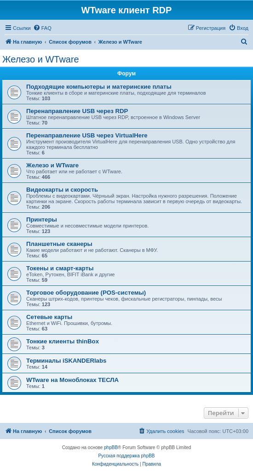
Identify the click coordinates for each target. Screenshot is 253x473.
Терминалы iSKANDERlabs (66, 360)
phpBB (111, 447)
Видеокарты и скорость (62, 189)
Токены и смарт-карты (59, 268)
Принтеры (41, 219)
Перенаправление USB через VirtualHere (87, 135)
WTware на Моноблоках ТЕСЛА (72, 379)
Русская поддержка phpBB (126, 455)
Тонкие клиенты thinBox (62, 341)
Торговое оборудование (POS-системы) (86, 292)
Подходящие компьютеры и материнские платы (99, 86)
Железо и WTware (40, 59)
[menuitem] (42, 28)
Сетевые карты (49, 316)
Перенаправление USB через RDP (77, 111)
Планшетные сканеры (59, 243)
